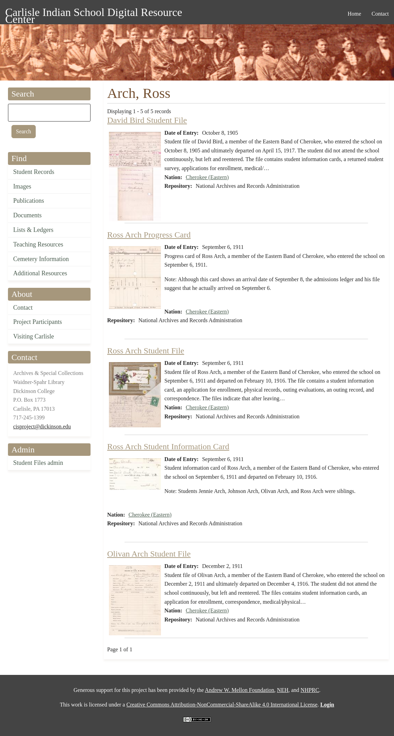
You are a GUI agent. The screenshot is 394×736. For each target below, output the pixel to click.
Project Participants (37, 321)
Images (22, 186)
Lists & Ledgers (33, 229)
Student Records (33, 171)
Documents (27, 215)
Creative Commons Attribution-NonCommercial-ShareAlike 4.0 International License (221, 705)
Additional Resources (40, 273)
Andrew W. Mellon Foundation (239, 690)
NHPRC (310, 690)
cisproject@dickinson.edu (42, 426)
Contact (23, 307)
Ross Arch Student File (145, 350)
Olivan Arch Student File (149, 553)
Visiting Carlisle (33, 336)
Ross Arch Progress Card (149, 234)
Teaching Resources (38, 244)
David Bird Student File (147, 120)
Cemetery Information (41, 259)
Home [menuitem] (354, 14)
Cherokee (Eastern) (207, 177)
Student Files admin (38, 462)
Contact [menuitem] (380, 14)
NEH (283, 690)
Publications (28, 200)
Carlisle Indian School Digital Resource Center (93, 13)
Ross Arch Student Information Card (168, 446)
